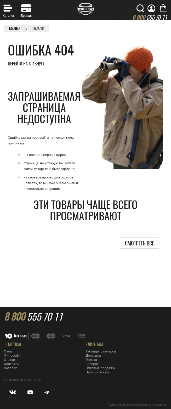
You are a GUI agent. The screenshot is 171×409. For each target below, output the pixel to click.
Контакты (12, 364)
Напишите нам (97, 372)
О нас (8, 351)
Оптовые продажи (100, 368)
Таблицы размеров (101, 351)
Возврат (92, 364)
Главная (14, 28)
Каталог (10, 368)
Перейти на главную (26, 63)
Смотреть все (139, 243)
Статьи (9, 360)
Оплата (91, 360)
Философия (13, 355)
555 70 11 (33, 317)
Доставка (93, 355)
